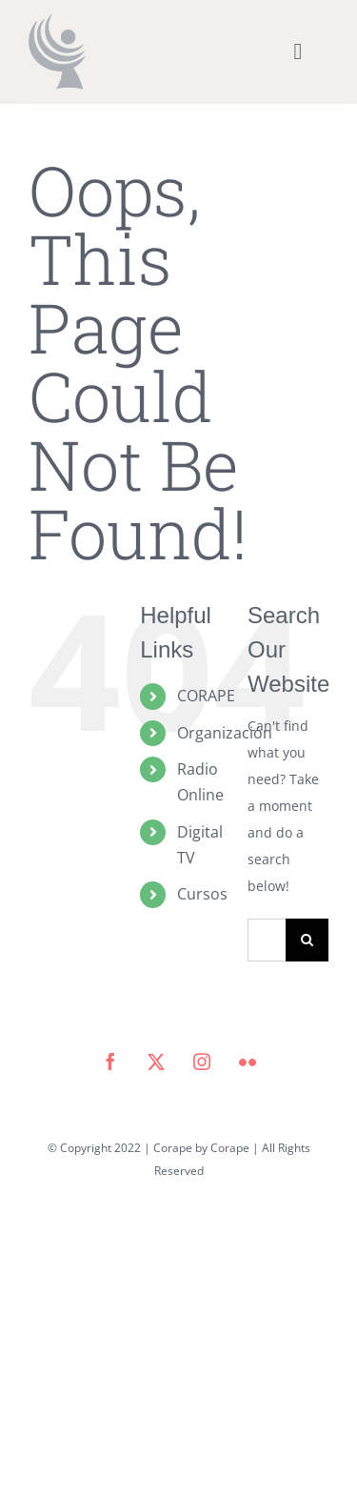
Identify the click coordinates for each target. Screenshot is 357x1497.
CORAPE (206, 695)
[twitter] (156, 1061)
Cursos (202, 893)
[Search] (307, 940)
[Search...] (267, 940)
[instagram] (202, 1061)
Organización (224, 732)
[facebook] (110, 1061)
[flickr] (247, 1061)
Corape (229, 1148)
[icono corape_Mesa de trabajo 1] (57, 20)
